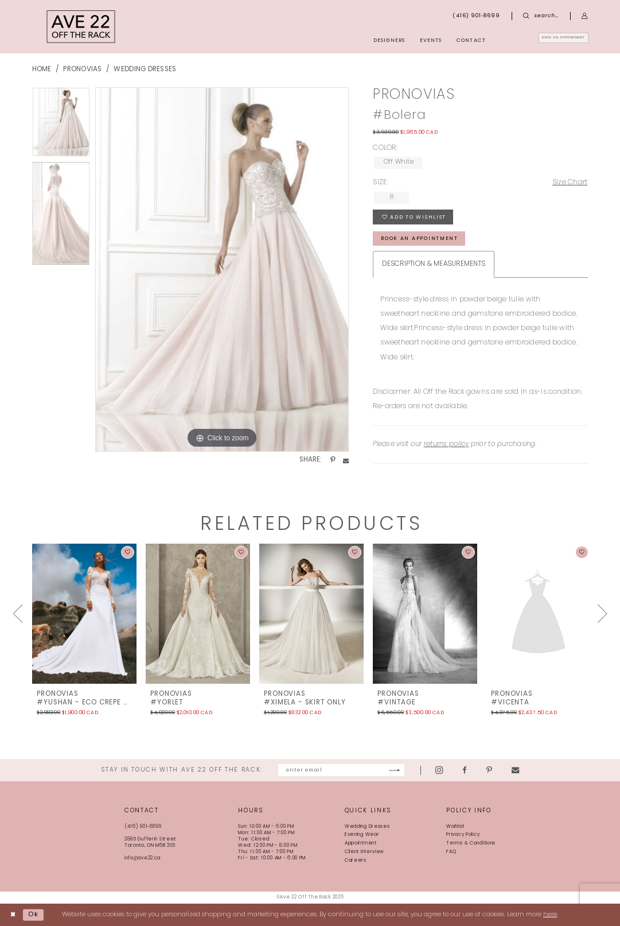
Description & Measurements (433, 264)
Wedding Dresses (145, 69)
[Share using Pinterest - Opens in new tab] (332, 460)
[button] (584, 16)
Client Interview (364, 852)
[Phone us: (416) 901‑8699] (477, 16)
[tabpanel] (61, 124)
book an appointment (419, 238)
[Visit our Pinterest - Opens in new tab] (514, 770)
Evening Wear (362, 834)
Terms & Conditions (471, 843)
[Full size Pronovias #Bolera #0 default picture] (222, 270)
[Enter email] (341, 770)
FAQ (451, 852)
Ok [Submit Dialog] (33, 915)
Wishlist (455, 826)
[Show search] (541, 16)
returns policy (446, 444)
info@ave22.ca (142, 858)
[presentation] (84, 614)
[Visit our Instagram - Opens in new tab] (463, 770)
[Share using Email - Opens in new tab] (346, 460)
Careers (355, 860)
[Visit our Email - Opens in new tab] (540, 770)
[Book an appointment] (548, 40)
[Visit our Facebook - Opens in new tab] (489, 770)
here (550, 915)
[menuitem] (548, 40)
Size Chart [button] (570, 182)
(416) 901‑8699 (143, 826)
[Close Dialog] (13, 915)
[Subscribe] (419, 770)
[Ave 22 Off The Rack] (81, 27)
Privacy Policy (462, 834)
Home (42, 69)
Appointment (361, 843)
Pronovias (82, 69)
